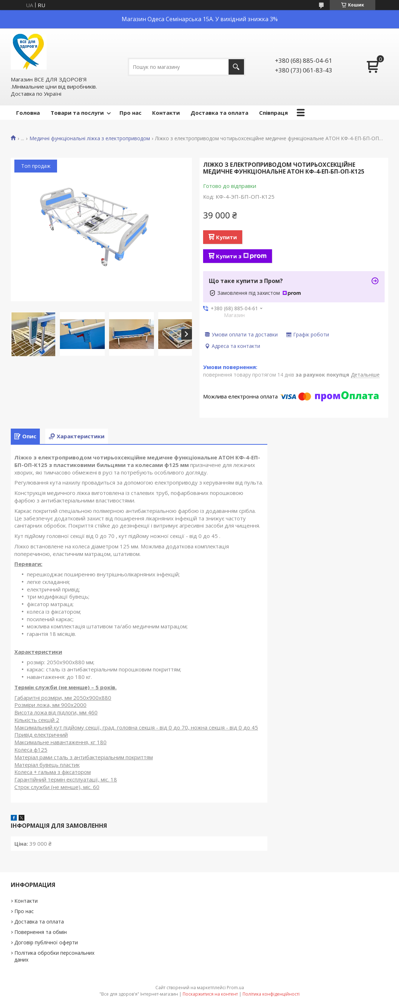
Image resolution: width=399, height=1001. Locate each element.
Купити (226, 237)
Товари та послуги (77, 112)
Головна (28, 112)
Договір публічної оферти (46, 942)
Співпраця (273, 112)
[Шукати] (236, 67)
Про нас (130, 112)
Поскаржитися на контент (210, 994)
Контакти (166, 112)
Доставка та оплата (219, 112)
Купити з (241, 256)
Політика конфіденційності (271, 994)
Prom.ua (235, 988)
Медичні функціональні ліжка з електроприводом (89, 138)
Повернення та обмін (40, 932)
